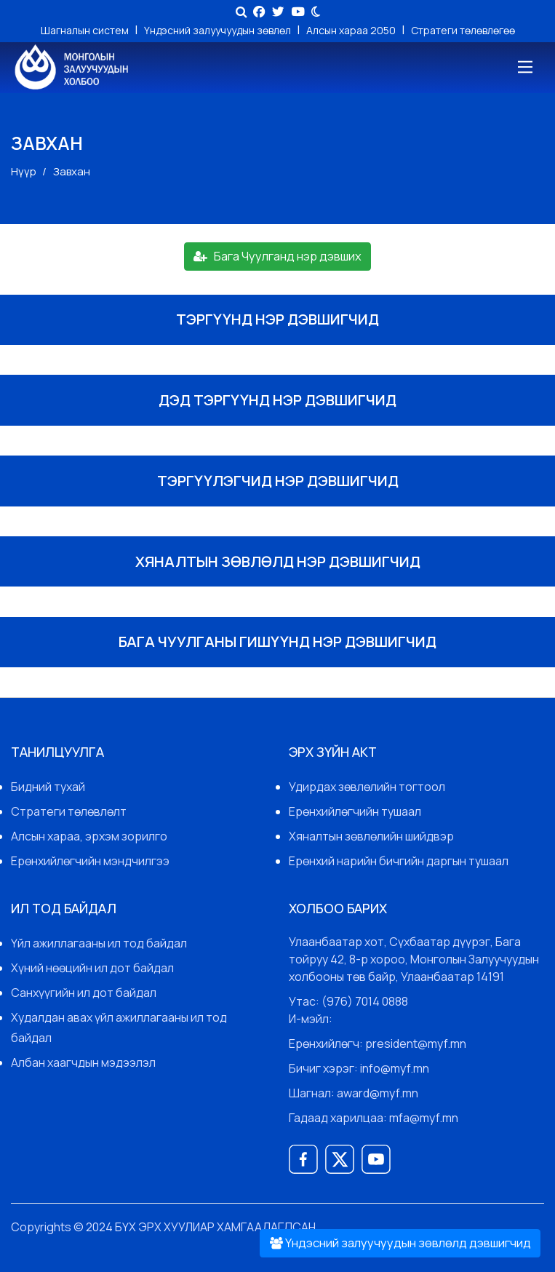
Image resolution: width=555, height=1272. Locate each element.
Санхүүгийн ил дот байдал (83, 993)
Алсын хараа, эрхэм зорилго (89, 836)
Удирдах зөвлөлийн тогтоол (367, 787)
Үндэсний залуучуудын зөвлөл (218, 30)
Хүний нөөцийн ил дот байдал (92, 968)
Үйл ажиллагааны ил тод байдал (99, 943)
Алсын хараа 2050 (352, 30)
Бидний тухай (48, 787)
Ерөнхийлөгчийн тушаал (355, 811)
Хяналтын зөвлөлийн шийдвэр (371, 836)
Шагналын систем (86, 30)
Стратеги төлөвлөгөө (463, 30)
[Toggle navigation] (524, 67)
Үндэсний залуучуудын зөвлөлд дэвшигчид (400, 1242)
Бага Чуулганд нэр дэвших (277, 255)
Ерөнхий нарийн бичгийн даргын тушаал (398, 861)
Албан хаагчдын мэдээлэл (83, 1062)
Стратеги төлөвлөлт (69, 811)
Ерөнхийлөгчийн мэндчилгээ (90, 861)
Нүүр (23, 171)
